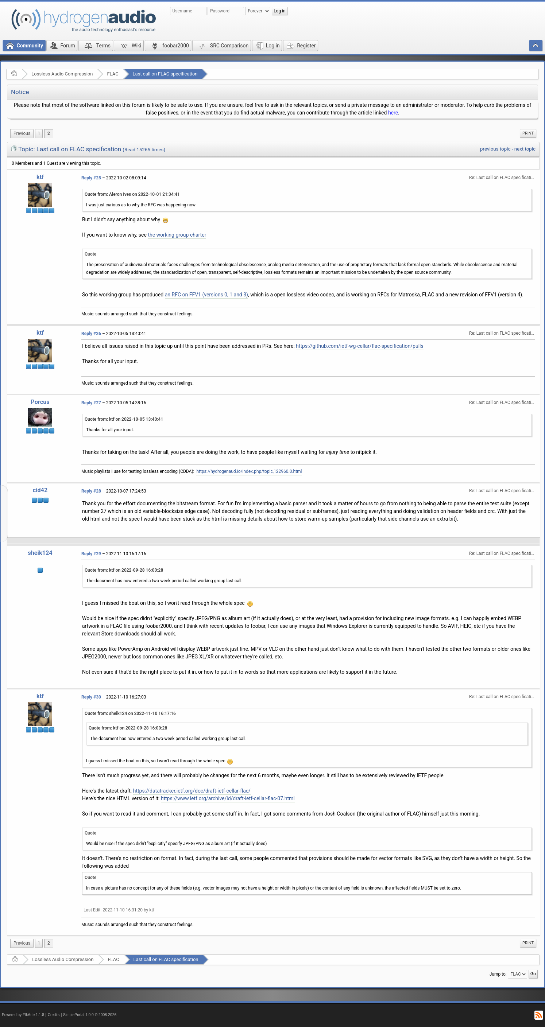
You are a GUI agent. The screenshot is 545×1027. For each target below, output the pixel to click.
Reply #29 (91, 553)
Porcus (40, 401)
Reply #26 (91, 333)
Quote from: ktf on (124, 419)
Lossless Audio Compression (62, 74)
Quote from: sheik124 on (130, 713)
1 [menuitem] (39, 133)
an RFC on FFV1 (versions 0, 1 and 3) (206, 294)
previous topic (495, 149)
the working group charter (177, 235)
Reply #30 (91, 697)
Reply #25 (91, 177)
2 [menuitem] (48, 133)
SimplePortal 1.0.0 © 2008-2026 (89, 1015)
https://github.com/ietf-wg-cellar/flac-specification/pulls (359, 346)
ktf (40, 177)
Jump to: (498, 974)
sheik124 (40, 552)
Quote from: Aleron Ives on (132, 194)
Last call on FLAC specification (165, 74)
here (393, 113)
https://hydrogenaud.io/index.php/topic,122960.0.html (249, 471)
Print (528, 133)
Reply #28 (91, 491)
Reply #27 (91, 402)
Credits (54, 1015)
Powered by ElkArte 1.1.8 (23, 1015)
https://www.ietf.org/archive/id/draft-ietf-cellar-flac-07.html (228, 798)
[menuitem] (22, 133)
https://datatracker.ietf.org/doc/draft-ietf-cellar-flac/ (192, 791)
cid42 (40, 490)
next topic (525, 149)
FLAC (112, 74)
